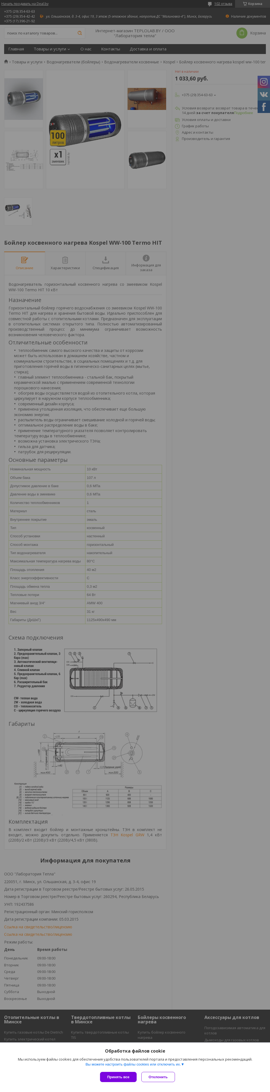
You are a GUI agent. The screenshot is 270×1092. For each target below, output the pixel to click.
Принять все (118, 1077)
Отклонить (158, 1077)
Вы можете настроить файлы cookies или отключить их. (133, 1065)
